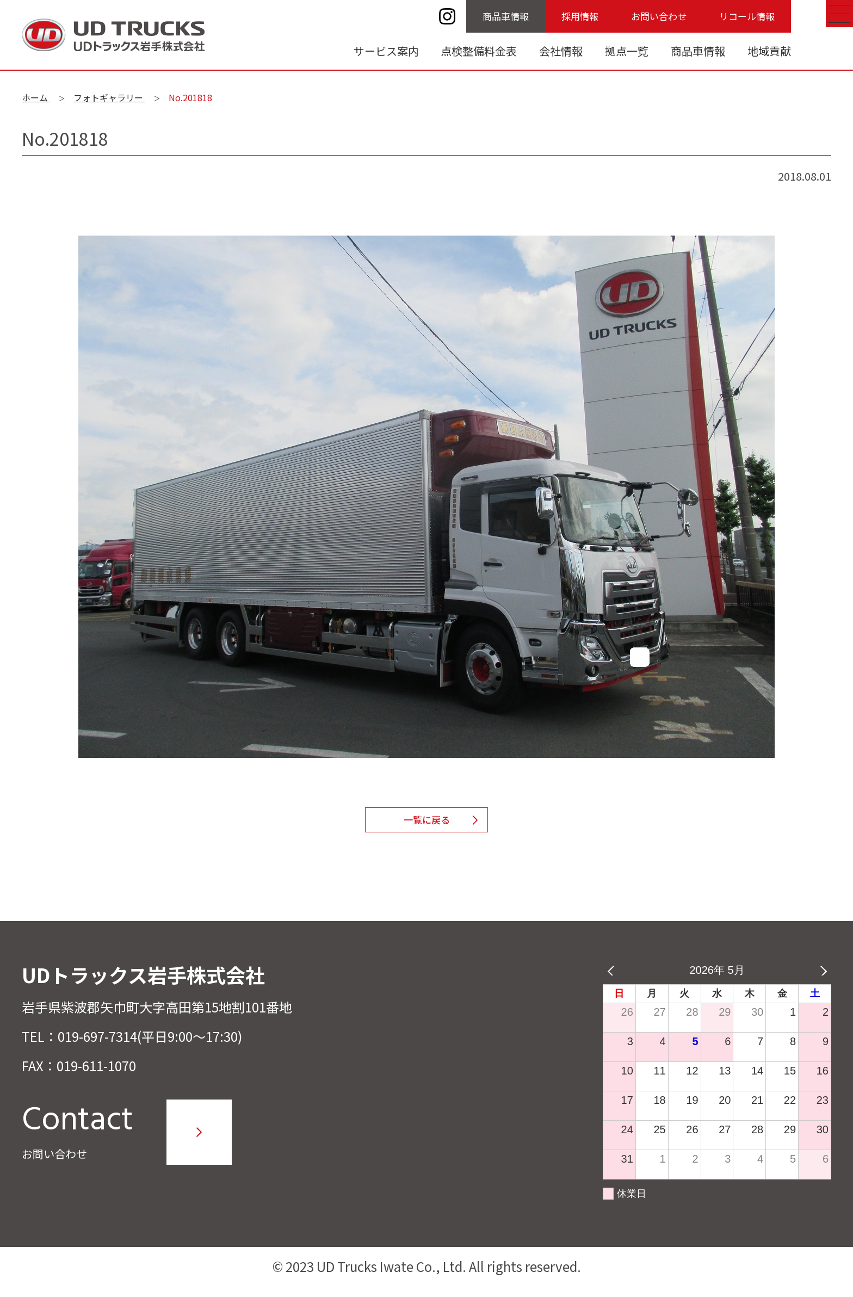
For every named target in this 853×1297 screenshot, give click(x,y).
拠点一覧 (626, 51)
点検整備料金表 (479, 51)
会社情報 (561, 51)
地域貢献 (769, 51)
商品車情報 (506, 16)
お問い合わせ (659, 16)
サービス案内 (386, 51)
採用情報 (579, 16)
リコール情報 (747, 16)
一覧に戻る (426, 824)
